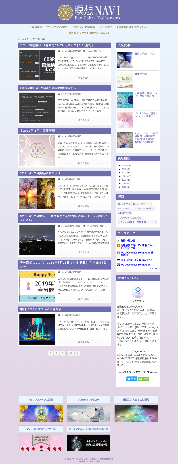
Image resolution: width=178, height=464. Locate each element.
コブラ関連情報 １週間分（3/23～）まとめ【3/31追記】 (56, 45)
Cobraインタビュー (142, 204)
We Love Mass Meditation (135, 264)
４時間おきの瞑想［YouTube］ (133, 27)
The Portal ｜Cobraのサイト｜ (137, 260)
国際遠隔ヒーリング (146, 222)
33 (71, 353)
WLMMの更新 (93, 226)
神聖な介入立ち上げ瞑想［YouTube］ (89, 33)
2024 (124, 165)
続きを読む (83, 77)
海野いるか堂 (127, 240)
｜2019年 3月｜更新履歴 (37, 130)
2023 (124, 169)
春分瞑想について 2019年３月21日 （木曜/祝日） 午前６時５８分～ (63, 264)
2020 (124, 180)
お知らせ (104, 226)
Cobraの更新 (92, 51)
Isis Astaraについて (127, 208)
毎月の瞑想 (106, 27)
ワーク (102, 51)
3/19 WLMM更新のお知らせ (40, 173)
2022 (124, 172)
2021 (124, 176)
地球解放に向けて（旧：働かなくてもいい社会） (137, 246)
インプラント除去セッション (130, 218)
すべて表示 (154, 269)
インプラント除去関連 (83, 27)
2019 (124, 183)
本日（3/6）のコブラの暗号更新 (41, 309)
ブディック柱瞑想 (126, 222)
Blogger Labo (94, 461)
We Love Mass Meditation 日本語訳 (137, 253)
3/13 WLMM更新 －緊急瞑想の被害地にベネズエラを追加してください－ (64, 218)
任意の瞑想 (35, 27)
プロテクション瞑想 (56, 27)
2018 (124, 187)
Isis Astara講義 (146, 208)
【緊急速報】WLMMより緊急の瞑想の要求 (48, 88)
